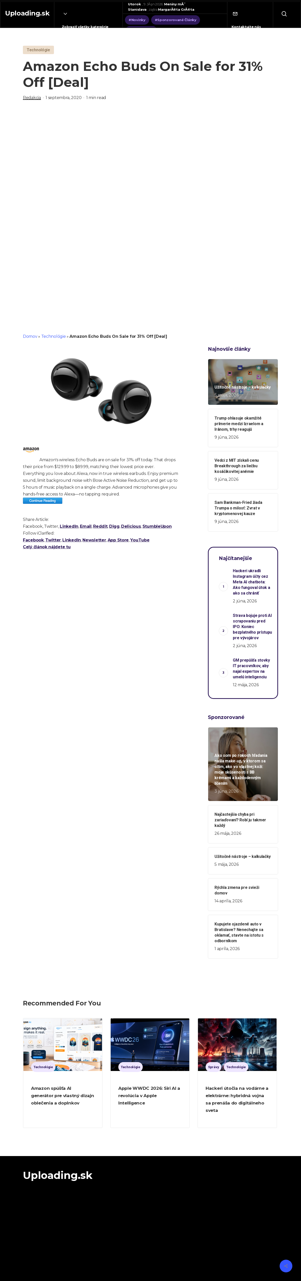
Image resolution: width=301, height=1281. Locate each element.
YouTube (139, 540)
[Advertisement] (150, 159)
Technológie (53, 336)
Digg (114, 526)
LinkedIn (69, 526)
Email (86, 526)
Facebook (33, 540)
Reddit (100, 526)
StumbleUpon (157, 526)
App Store (118, 540)
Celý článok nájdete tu (46, 547)
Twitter (53, 540)
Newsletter (94, 540)
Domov (30, 336)
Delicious (131, 526)
